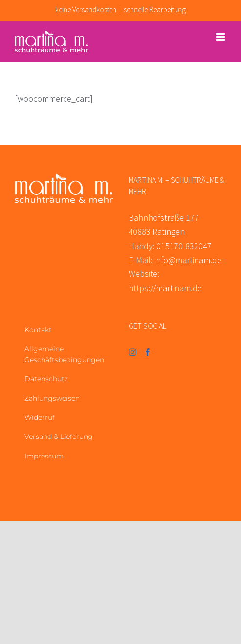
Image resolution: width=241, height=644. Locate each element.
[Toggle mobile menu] (221, 37)
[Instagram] (132, 352)
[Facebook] (148, 352)
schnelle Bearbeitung (155, 9)
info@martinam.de (187, 260)
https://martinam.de (165, 287)
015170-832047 (184, 245)
